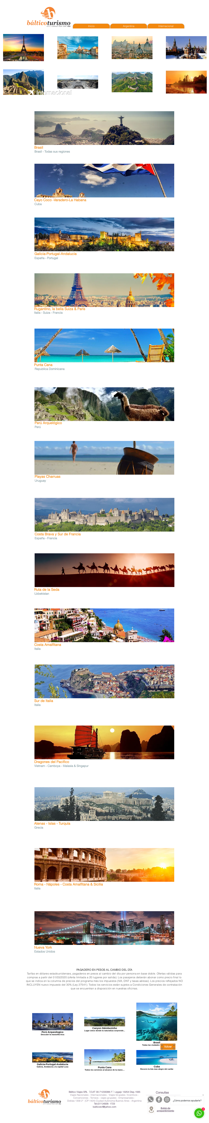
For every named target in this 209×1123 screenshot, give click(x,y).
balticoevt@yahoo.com (104, 1106)
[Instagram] (167, 1099)
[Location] (151, 1109)
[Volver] (168, 1046)
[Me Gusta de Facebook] (167, 147)
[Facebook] (159, 1099)
